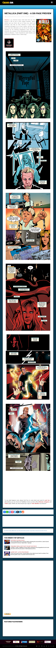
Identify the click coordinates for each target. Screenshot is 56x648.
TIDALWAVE (32, 16)
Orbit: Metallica (35, 503)
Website (41, 502)
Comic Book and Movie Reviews (8, 646)
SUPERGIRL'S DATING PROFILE (18, 540)
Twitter (6, 503)
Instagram (46, 502)
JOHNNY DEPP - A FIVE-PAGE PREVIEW (20, 552)
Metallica (7, 19)
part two (47, 500)
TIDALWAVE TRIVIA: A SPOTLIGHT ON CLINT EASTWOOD (24, 546)
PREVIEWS (27, 16)
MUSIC (23, 16)
